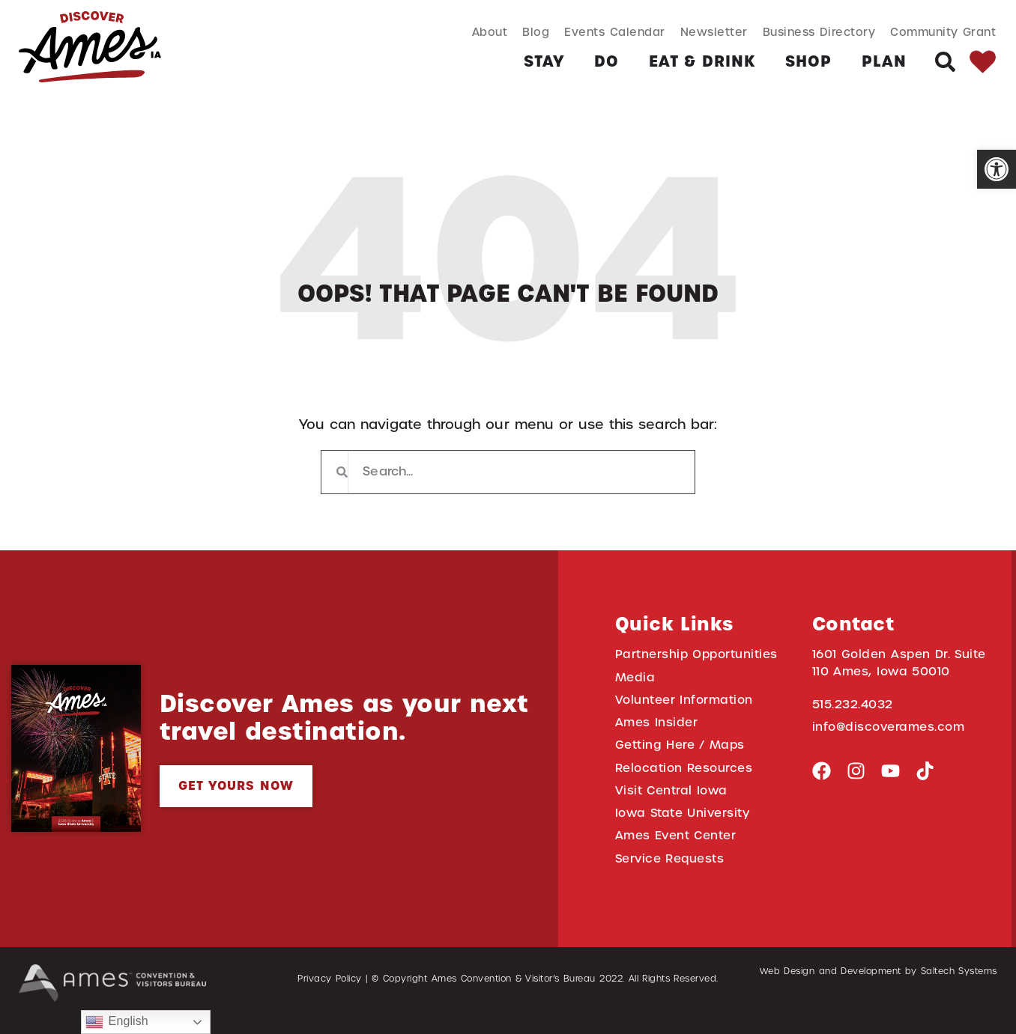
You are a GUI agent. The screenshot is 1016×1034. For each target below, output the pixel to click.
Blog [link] (535, 32)
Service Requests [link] (670, 852)
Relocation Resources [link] (684, 764)
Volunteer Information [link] (684, 698)
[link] (996, 169)
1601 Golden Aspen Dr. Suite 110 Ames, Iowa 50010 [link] (899, 662)
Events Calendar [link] (614, 32)
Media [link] (635, 676)
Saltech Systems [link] (959, 963)
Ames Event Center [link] (676, 830)
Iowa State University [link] (683, 807)
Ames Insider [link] (656, 720)
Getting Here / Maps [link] (680, 742)
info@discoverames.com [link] (888, 725)
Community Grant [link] (943, 32)
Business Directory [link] (819, 32)
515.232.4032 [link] (852, 703)
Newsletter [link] (714, 32)
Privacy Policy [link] (329, 971)
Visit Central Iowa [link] (671, 786)
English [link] (116, 1022)
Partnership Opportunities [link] (696, 654)
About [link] (490, 32)
